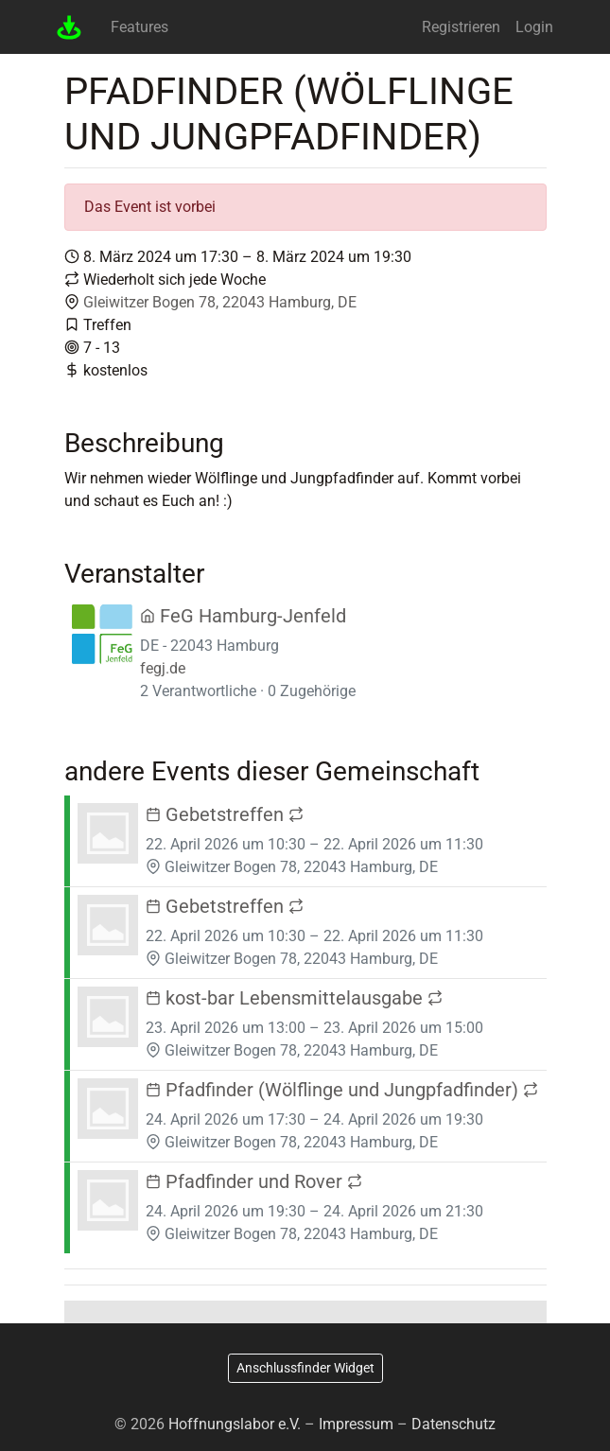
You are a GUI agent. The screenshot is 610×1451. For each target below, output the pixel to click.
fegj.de (162, 668)
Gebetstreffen (225, 814)
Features (139, 27)
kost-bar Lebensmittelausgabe (294, 998)
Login (534, 27)
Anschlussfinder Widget (305, 1367)
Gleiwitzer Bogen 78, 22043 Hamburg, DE (220, 302)
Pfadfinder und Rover (254, 1181)
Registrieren (461, 27)
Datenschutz (453, 1424)
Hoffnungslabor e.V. (234, 1424)
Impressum (356, 1424)
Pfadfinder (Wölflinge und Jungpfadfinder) (342, 1089)
